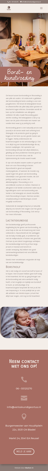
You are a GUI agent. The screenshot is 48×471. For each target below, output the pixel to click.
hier (7, 214)
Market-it (29, 468)
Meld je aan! (24, 451)
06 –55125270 (13, 2)
